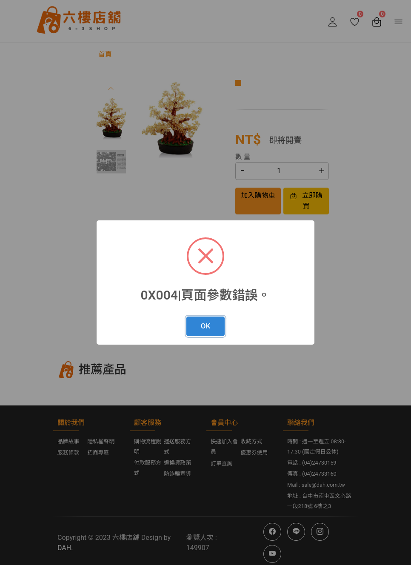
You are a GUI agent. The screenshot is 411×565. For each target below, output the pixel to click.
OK (205, 326)
